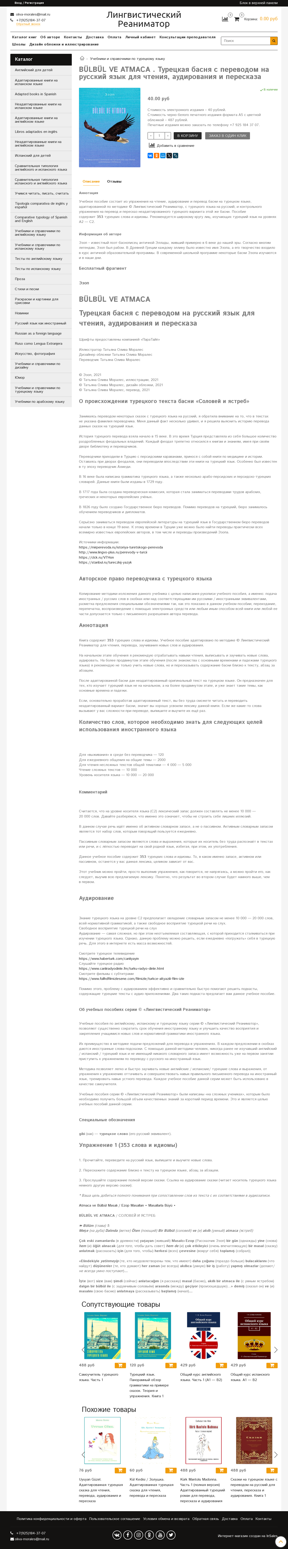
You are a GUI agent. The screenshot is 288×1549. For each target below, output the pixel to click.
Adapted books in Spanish (35, 94)
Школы (19, 44)
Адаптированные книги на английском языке (36, 119)
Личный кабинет (140, 37)
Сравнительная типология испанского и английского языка (41, 181)
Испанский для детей (33, 155)
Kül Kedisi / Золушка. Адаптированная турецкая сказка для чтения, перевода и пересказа (151, 1487)
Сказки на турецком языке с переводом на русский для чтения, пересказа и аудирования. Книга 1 (254, 1487)
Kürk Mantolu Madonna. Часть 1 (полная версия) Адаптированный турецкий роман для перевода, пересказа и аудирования (202, 1490)
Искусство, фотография (35, 353)
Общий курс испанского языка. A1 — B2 (250, 1377)
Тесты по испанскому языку (38, 269)
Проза (20, 279)
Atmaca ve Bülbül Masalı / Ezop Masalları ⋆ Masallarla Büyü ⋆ (127, 1205)
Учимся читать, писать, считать (42, 193)
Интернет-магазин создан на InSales (248, 1536)
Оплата (115, 37)
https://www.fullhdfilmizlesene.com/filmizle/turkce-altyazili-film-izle (131, 978)
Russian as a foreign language (38, 333)
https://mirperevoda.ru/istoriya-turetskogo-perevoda (121, 547)
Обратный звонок (28, 24)
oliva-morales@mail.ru (32, 14)
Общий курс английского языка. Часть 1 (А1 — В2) (201, 1377)
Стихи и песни (27, 289)
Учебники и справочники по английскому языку (37, 233)
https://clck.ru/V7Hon (96, 557)
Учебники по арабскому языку (40, 401)
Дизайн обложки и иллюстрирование (64, 44)
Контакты (73, 37)
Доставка (95, 37)
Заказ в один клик (227, 135)
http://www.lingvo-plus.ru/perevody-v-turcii (113, 552)
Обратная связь (205, 1519)
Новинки (22, 313)
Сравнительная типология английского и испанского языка (41, 167)
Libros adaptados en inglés (36, 131)
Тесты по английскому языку (38, 258)
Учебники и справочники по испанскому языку (37, 246)
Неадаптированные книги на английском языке (38, 143)
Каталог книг (24, 37)
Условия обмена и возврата (166, 1519)
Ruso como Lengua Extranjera (38, 343)
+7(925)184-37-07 (30, 20)
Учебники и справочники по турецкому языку (127, 58)
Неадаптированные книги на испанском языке (38, 106)
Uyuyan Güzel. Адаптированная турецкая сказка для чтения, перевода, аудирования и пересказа (101, 1490)
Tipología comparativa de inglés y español (41, 205)
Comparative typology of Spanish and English (41, 219)
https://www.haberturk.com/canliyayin (109, 958)
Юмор (20, 377)
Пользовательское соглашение (114, 1519)
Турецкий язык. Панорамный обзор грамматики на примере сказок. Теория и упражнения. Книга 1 (149, 1385)
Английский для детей (33, 70)
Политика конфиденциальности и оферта (51, 1519)
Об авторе (50, 37)
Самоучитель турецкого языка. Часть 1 (98, 1377)
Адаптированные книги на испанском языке (36, 82)
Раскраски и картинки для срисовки (36, 301)
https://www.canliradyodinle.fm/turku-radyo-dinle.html (121, 968)
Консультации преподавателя (188, 37)
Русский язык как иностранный (40, 323)
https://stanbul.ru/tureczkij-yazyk (105, 562)
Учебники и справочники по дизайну (37, 365)
